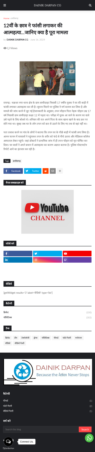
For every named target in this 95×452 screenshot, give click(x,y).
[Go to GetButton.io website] (8, 448)
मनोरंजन (78, 337)
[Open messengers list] (8, 441)
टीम (15, 337)
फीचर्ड (56, 337)
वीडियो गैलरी (19, 343)
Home (6, 18)
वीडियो (7, 343)
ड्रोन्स (35, 337)
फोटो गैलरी (67, 337)
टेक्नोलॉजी (25, 337)
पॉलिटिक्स (47, 317)
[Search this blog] (41, 429)
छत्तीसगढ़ (14, 18)
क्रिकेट (47, 312)
